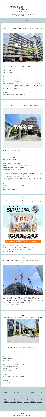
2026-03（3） (33, 392)
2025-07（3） (6, 397)
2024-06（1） (13, 401)
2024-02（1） (33, 401)
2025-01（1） (6, 399)
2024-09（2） (33, 399)
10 (22, 388)
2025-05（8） (19, 397)
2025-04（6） (26, 397)
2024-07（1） (6, 401)
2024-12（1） (13, 399)
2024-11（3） (19, 399)
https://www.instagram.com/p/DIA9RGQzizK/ (11, 189)
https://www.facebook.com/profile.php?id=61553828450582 (14, 94)
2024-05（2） (19, 401)
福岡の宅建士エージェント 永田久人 (23, 8)
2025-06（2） (13, 397)
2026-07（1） (6, 392)
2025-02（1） (40, 397)
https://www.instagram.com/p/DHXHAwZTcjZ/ (11, 382)
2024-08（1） (40, 399)
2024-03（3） (26, 401)
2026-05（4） (19, 392)
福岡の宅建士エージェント (20, 415)
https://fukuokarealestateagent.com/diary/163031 (12, 251)
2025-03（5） (33, 397)
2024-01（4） (40, 401)
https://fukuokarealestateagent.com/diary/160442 (12, 304)
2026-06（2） (13, 392)
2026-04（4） (26, 392)
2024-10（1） (26, 399)
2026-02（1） (40, 392)
